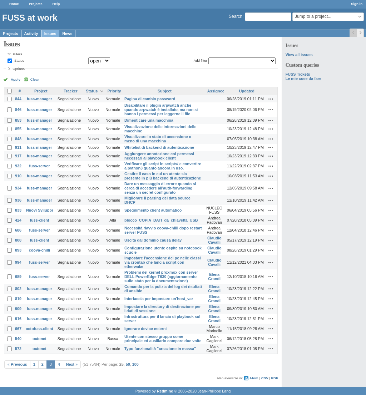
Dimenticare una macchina (148, 120)
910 (18, 176)
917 (18, 156)
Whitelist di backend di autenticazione (159, 147)
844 (18, 99)
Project (41, 91)
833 (18, 210)
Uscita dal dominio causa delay (153, 240)
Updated (246, 91)
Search (235, 16)
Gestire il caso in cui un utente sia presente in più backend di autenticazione (162, 176)
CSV (264, 378)
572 (18, 348)
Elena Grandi (214, 276)
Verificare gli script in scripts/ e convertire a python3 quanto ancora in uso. (162, 166)
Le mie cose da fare (303, 78)
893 (18, 250)
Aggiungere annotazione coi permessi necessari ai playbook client (159, 156)
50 (128, 364)
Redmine (165, 391)
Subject (165, 91)
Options (19, 69)
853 (18, 120)
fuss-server (39, 166)
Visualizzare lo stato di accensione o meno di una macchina (157, 139)
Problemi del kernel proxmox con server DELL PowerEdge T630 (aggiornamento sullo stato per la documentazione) (161, 276)
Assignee (215, 91)
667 (18, 328)
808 (18, 240)
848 (18, 139)
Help (56, 4)
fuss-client (39, 220)
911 (18, 147)
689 (18, 276)
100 (135, 364)
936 (18, 200)
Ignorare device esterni (145, 328)
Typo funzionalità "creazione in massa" (160, 348)
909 (18, 309)
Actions (271, 99)
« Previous (17, 364)
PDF (274, 378)
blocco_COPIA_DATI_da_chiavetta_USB (161, 220)
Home (14, 4)
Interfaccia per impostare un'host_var (158, 299)
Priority (114, 91)
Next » (72, 364)
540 (18, 338)
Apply (15, 79)
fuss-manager (39, 99)
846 (18, 109)
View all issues (299, 54)
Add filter (200, 60)
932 (18, 166)
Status (18, 60)
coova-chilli (39, 250)
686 (18, 230)
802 (18, 289)
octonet (39, 338)
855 (18, 129)
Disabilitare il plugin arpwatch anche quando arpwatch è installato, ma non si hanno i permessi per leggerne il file (161, 109)
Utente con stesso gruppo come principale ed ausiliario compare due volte (162, 338)
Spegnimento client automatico (153, 210)
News (67, 33)
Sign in (356, 4)
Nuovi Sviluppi (39, 210)
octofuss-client (39, 328)
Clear (34, 79)
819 (18, 299)
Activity (31, 33)
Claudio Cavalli (214, 240)
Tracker (70, 91)
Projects (36, 4)
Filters (17, 54)
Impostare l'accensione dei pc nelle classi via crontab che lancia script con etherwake (162, 262)
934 (18, 188)
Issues (50, 33)
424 (18, 220)
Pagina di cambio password (149, 99)
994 (18, 262)
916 (18, 318)
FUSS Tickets (298, 74)
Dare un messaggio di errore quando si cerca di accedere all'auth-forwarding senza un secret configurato (160, 188)
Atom (253, 378)
